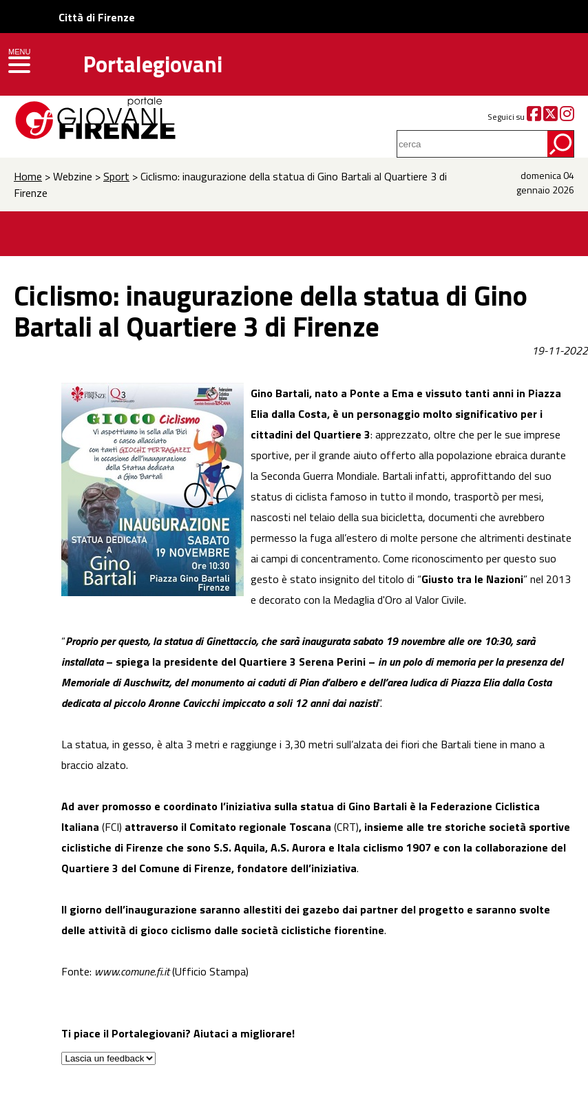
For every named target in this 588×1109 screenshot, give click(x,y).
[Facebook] (534, 116)
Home (28, 176)
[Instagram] (567, 116)
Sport (116, 176)
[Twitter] (550, 116)
